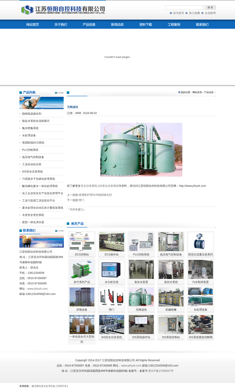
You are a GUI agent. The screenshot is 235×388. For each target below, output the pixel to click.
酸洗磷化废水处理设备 (43, 386)
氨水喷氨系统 (30, 128)
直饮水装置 (141, 282)
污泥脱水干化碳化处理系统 (38, 178)
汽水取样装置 (200, 282)
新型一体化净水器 (33, 222)
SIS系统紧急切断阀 (200, 337)
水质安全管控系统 (33, 214)
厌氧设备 (81, 309)
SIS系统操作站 (141, 337)
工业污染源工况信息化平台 (38, 200)
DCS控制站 (82, 254)
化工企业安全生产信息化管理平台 (42, 193)
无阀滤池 (141, 309)
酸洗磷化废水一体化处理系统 (40, 186)
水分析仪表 (111, 282)
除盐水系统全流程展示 (36, 120)
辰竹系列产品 (82, 282)
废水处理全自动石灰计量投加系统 (42, 207)
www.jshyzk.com (38, 288)
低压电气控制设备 (33, 157)
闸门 (81, 200)
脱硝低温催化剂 (31, 113)
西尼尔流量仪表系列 (200, 254)
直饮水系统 (171, 282)
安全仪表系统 (89, 185)
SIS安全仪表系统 (32, 171)
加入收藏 (194, 12)
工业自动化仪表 (31, 164)
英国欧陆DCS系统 (33, 142)
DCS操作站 (112, 254)
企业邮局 (210, 12)
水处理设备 (29, 135)
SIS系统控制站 (171, 337)
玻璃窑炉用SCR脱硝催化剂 (95, 194)
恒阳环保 (62, 386)
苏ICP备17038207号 (161, 370)
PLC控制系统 (30, 149)
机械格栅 (170, 309)
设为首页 (178, 12)
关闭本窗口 (76, 209)
